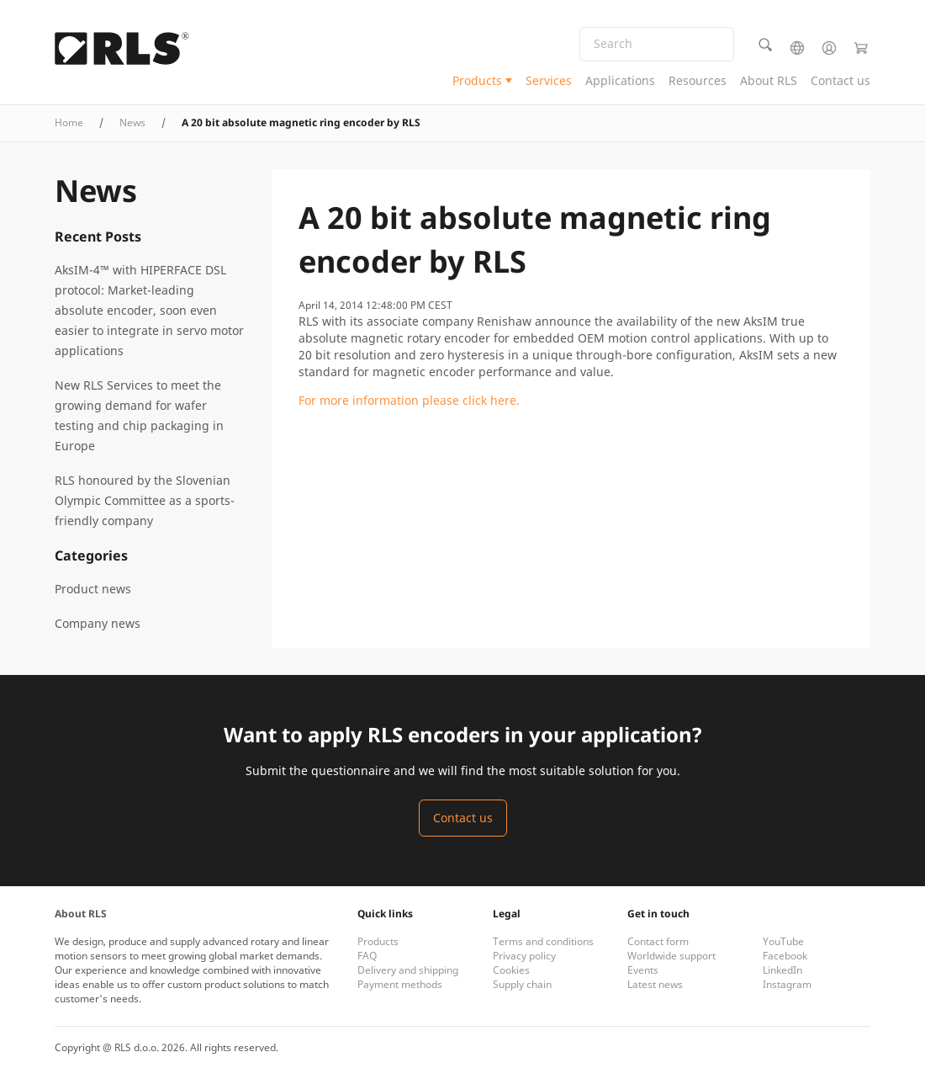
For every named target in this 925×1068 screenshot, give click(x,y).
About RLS (768, 80)
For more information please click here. (409, 400)
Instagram (787, 984)
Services (549, 80)
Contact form (658, 941)
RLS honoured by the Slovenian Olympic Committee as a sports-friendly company (145, 500)
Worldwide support (671, 955)
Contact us (840, 80)
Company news (97, 623)
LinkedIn (782, 970)
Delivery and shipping (407, 970)
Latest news (655, 984)
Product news (93, 589)
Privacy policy (524, 955)
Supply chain (522, 984)
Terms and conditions (543, 941)
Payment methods (399, 984)
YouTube (783, 941)
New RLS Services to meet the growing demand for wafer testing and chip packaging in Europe (139, 415)
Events (642, 970)
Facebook (785, 955)
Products (477, 80)
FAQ (367, 955)
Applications (620, 80)
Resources (698, 80)
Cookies (511, 970)
